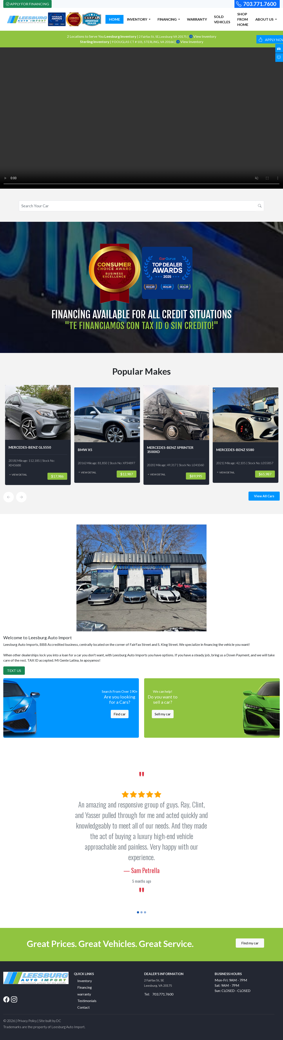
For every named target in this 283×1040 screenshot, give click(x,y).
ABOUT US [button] (264, 19)
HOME (114, 19)
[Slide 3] (145, 912)
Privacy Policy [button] (27, 1021)
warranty (84, 994)
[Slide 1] (138, 912)
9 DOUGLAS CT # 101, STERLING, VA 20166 (143, 42)
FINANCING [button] (167, 19)
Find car (120, 714)
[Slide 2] (141, 912)
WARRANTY (197, 19)
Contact (83, 1007)
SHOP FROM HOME (242, 19)
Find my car (250, 943)
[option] (38, 435)
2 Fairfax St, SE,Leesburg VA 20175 (163, 36)
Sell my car (163, 714)
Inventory (84, 981)
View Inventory (202, 36)
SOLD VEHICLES (222, 19)
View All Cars (264, 496)
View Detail (18, 474)
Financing (84, 987)
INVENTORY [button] (137, 19)
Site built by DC (50, 1021)
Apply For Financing (27, 4)
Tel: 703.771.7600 (158, 994)
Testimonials (86, 1001)
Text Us (14, 670)
